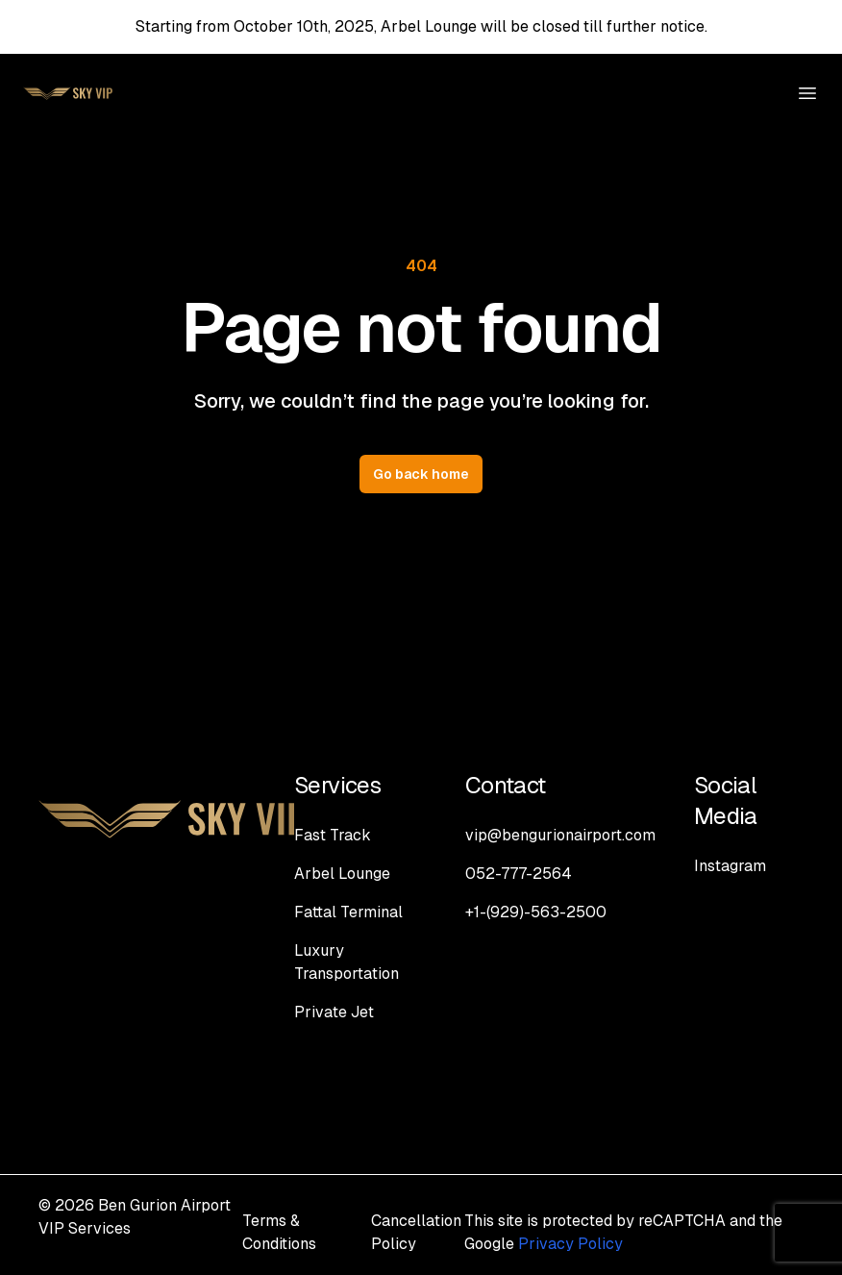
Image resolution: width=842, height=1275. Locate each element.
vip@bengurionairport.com (560, 835)
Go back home (421, 474)
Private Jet (334, 1012)
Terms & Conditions (279, 1232)
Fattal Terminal (348, 912)
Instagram (730, 866)
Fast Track (332, 835)
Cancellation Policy (416, 1232)
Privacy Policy (570, 1244)
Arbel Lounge (342, 873)
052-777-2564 (518, 873)
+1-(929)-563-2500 (536, 912)
